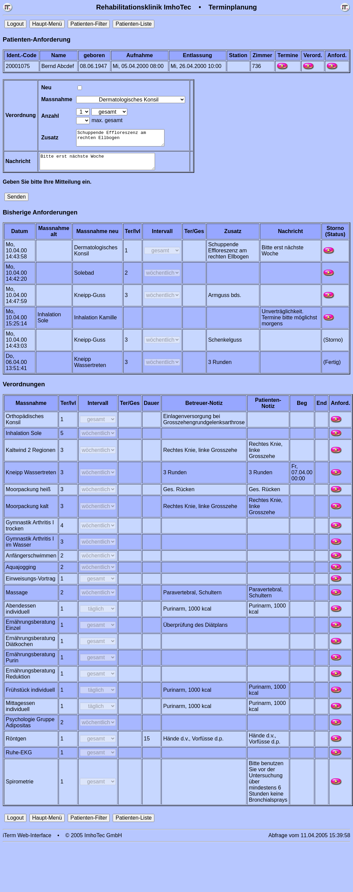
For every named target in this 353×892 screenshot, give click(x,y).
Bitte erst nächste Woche (100, 166)
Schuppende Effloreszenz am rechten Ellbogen (122, 139)
